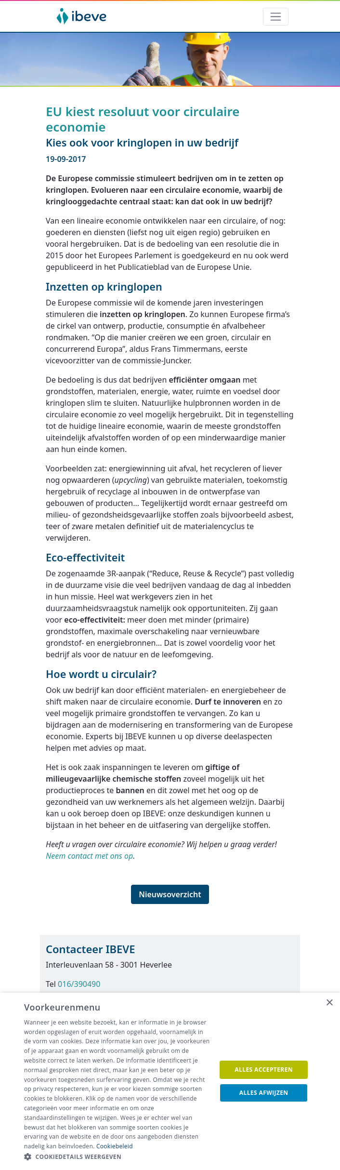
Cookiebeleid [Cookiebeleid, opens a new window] (114, 1146)
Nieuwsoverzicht (170, 894)
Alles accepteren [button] (264, 1069)
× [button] (329, 1003)
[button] (117, 1157)
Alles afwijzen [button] (263, 1093)
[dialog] (170, 1081)
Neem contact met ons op (89, 856)
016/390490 (79, 984)
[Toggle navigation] (275, 17)
